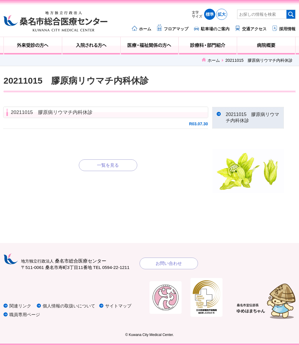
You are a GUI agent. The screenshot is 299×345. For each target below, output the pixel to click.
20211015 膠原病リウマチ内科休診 (52, 112)
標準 (210, 14)
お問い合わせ (169, 263)
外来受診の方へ (33, 45)
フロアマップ (176, 29)
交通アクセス (254, 29)
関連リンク (20, 306)
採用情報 (287, 29)
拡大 (222, 14)
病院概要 (266, 45)
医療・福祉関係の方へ (149, 45)
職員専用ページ (24, 314)
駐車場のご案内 (215, 29)
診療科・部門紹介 (208, 45)
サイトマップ (118, 306)
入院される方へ (91, 45)
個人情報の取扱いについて (69, 306)
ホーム (145, 29)
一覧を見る (108, 165)
